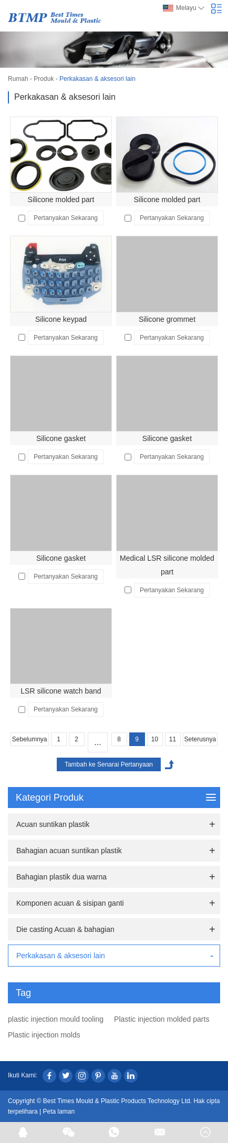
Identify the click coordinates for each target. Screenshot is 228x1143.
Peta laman (59, 1111)
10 (154, 739)
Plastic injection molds (44, 1035)
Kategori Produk (116, 797)
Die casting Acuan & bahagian (65, 929)
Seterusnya (200, 739)
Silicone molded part (61, 199)
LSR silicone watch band (60, 691)
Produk (44, 78)
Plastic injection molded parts (161, 1019)
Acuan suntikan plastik (52, 824)
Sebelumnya (29, 739)
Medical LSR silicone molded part (167, 565)
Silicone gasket (61, 438)
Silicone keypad (61, 319)
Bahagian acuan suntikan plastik (69, 850)
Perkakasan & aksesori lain (97, 78)
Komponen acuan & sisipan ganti (70, 903)
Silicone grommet (167, 319)
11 (172, 739)
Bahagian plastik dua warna (61, 877)
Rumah (18, 78)
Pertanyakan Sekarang (66, 218)
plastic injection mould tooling (55, 1019)
